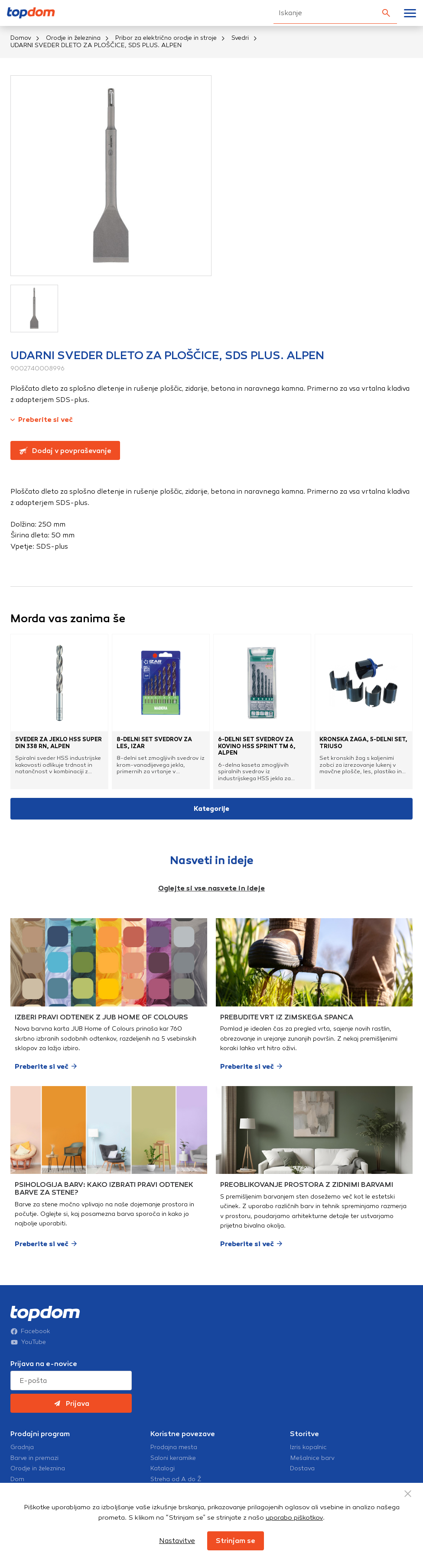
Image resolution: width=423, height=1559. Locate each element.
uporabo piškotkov (294, 1517)
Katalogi (162, 1468)
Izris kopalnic (308, 1447)
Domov (20, 38)
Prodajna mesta (173, 1447)
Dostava (302, 1468)
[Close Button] (408, 1493)
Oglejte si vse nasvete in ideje (211, 888)
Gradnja (22, 1447)
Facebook (30, 1331)
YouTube (28, 1342)
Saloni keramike (173, 1458)
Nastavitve (177, 1540)
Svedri (240, 38)
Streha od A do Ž (176, 1479)
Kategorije (211, 809)
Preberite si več (41, 419)
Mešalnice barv (312, 1458)
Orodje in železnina (73, 38)
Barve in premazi (34, 1458)
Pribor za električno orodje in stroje (166, 38)
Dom (17, 1479)
